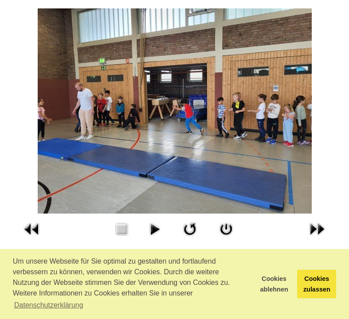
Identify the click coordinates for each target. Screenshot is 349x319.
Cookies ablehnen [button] (274, 284)
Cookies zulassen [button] (316, 284)
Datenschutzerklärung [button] (48, 305)
